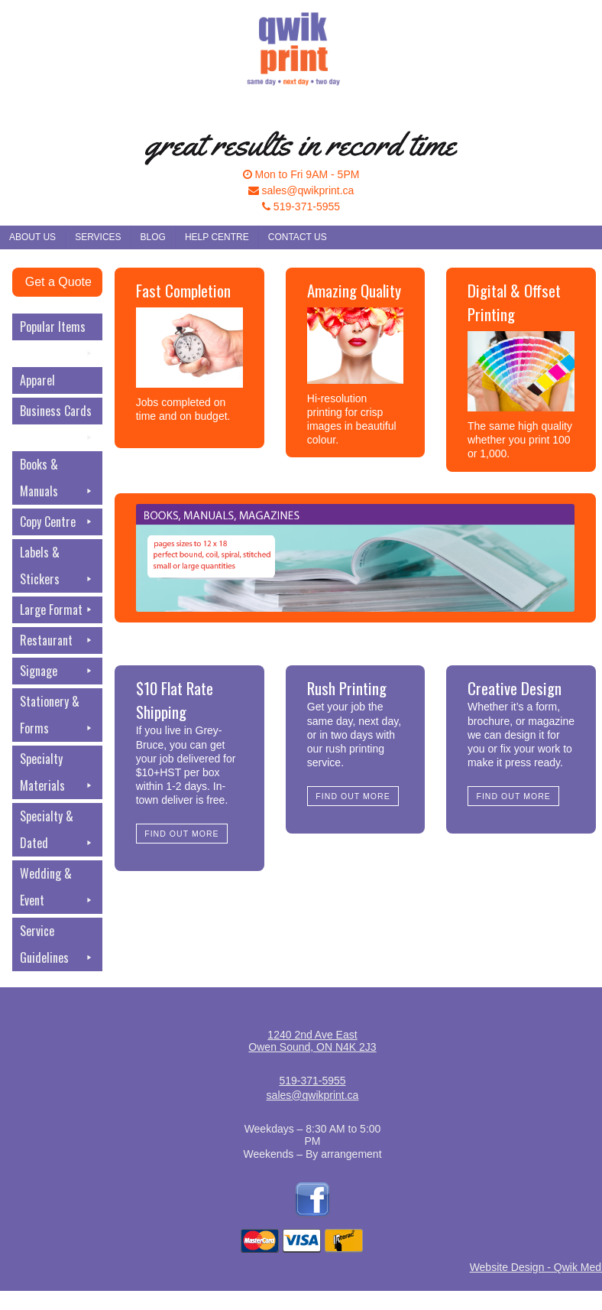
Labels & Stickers (57, 568)
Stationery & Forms (57, 717)
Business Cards (57, 412)
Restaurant (57, 640)
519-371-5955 (301, 206)
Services (98, 237)
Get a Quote (58, 281)
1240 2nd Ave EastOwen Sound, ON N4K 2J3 (312, 1041)
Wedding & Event (57, 889)
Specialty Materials (57, 774)
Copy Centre (57, 522)
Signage (57, 671)
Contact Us (297, 237)
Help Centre (217, 237)
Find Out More (181, 833)
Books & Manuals (57, 480)
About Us (32, 237)
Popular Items (57, 328)
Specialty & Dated (57, 832)
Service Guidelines (57, 946)
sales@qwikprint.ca (301, 190)
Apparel (37, 380)
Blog (153, 237)
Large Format (57, 609)
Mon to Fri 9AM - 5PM (301, 174)
